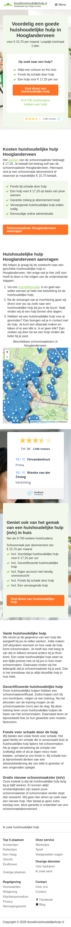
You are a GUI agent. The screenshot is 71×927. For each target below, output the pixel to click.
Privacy (8, 901)
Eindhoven (10, 864)
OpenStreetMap (48, 422)
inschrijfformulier (29, 287)
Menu (60, 4)
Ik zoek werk (44, 871)
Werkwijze (42, 844)
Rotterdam (10, 849)
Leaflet (34, 422)
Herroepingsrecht (14, 906)
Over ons (42, 886)
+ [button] (7, 352)
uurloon (13, 160)
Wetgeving (10, 891)
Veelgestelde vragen (49, 854)
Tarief (39, 849)
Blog (42, 904)
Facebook (46, 899)
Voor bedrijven (45, 866)
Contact (41, 891)
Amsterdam (10, 844)
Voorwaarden (12, 886)
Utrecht (8, 859)
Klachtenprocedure (15, 896)
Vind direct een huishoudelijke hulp (35, 90)
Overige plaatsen (14, 872)
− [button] (7, 357)
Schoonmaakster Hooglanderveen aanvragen (31, 229)
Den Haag (9, 854)
